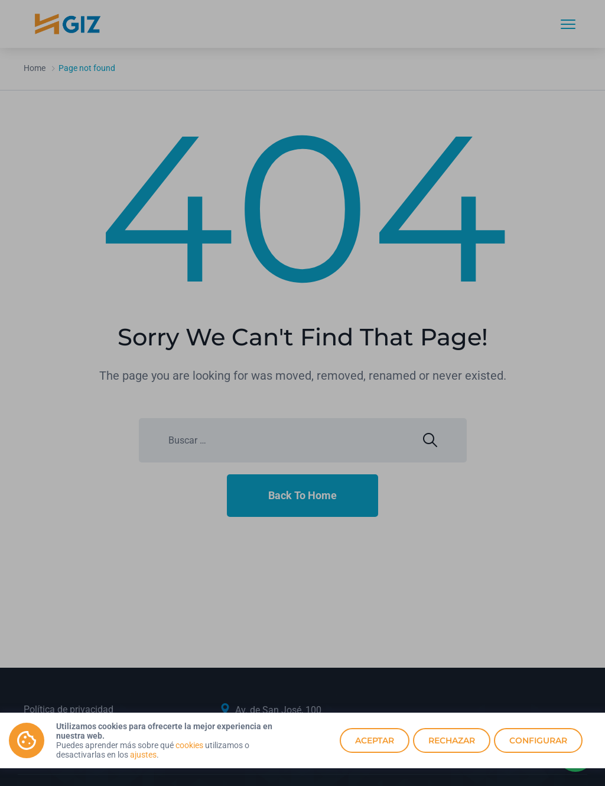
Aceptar (374, 740)
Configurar (538, 740)
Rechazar (451, 740)
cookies (189, 745)
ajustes (143, 754)
